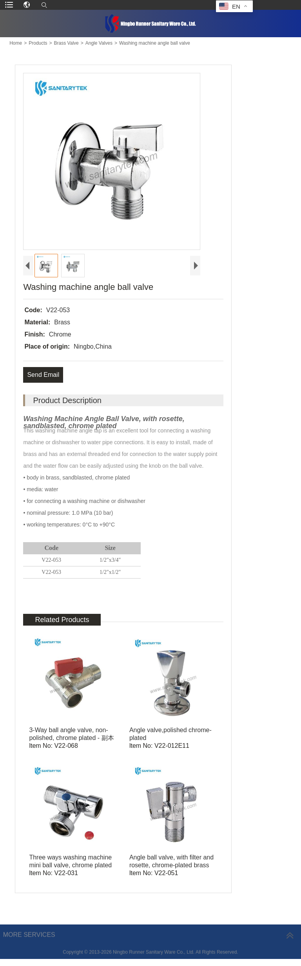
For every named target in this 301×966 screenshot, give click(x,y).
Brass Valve (66, 43)
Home (15, 43)
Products (38, 43)
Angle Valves (98, 43)
